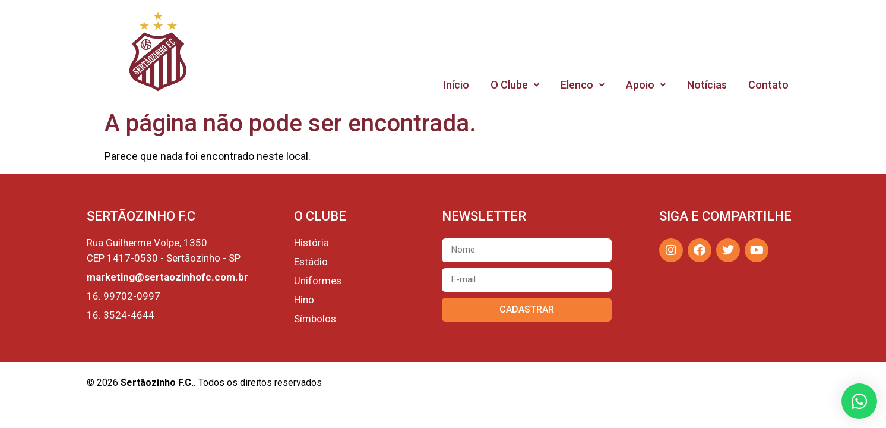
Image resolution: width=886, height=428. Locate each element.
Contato (768, 84)
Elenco (583, 84)
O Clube (515, 84)
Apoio (646, 84)
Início (456, 84)
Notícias (707, 84)
